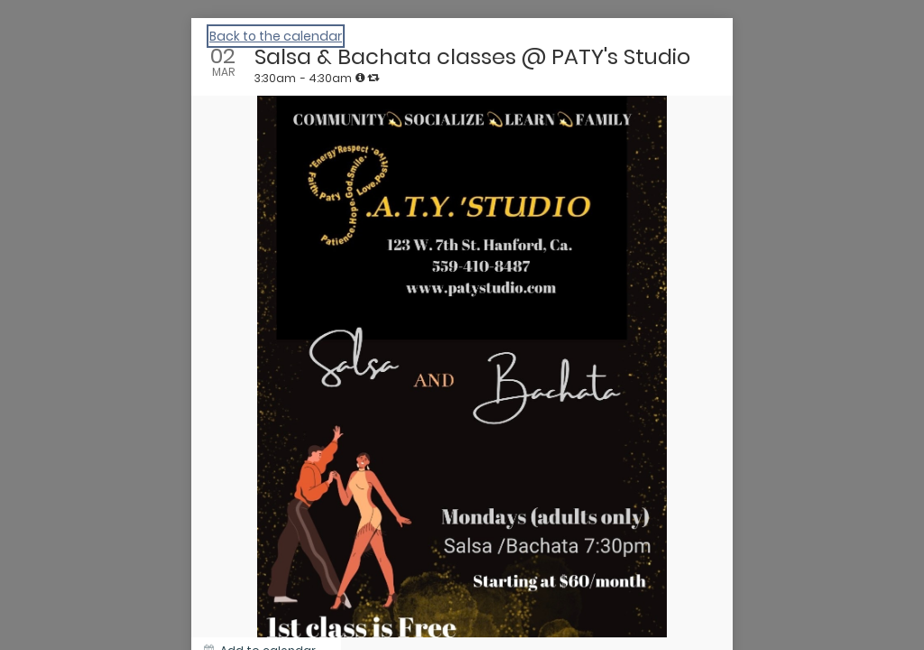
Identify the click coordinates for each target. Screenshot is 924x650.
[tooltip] (360, 77)
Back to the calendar (275, 36)
